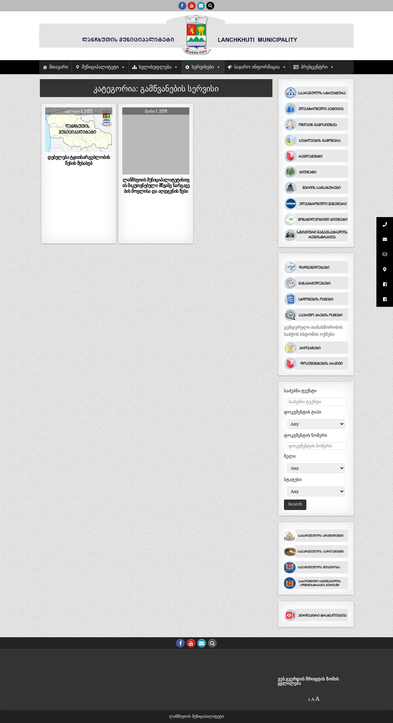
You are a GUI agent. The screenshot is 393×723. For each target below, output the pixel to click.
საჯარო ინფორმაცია (257, 66)
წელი (290, 456)
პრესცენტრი (314, 66)
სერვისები (203, 66)
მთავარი (58, 66)
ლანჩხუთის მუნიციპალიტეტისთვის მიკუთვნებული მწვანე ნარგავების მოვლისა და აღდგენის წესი (155, 185)
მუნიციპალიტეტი (100, 66)
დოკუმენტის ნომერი (305, 435)
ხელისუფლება (155, 66)
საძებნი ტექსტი (300, 390)
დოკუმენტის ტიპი (302, 412)
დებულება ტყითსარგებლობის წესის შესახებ (79, 160)
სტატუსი (293, 479)
